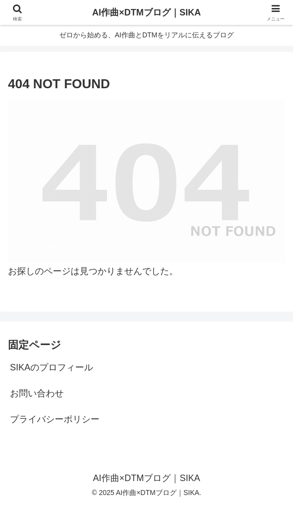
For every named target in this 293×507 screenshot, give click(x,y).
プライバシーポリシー (54, 419)
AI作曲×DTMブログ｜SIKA (146, 12)
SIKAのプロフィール (51, 367)
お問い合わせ (37, 393)
